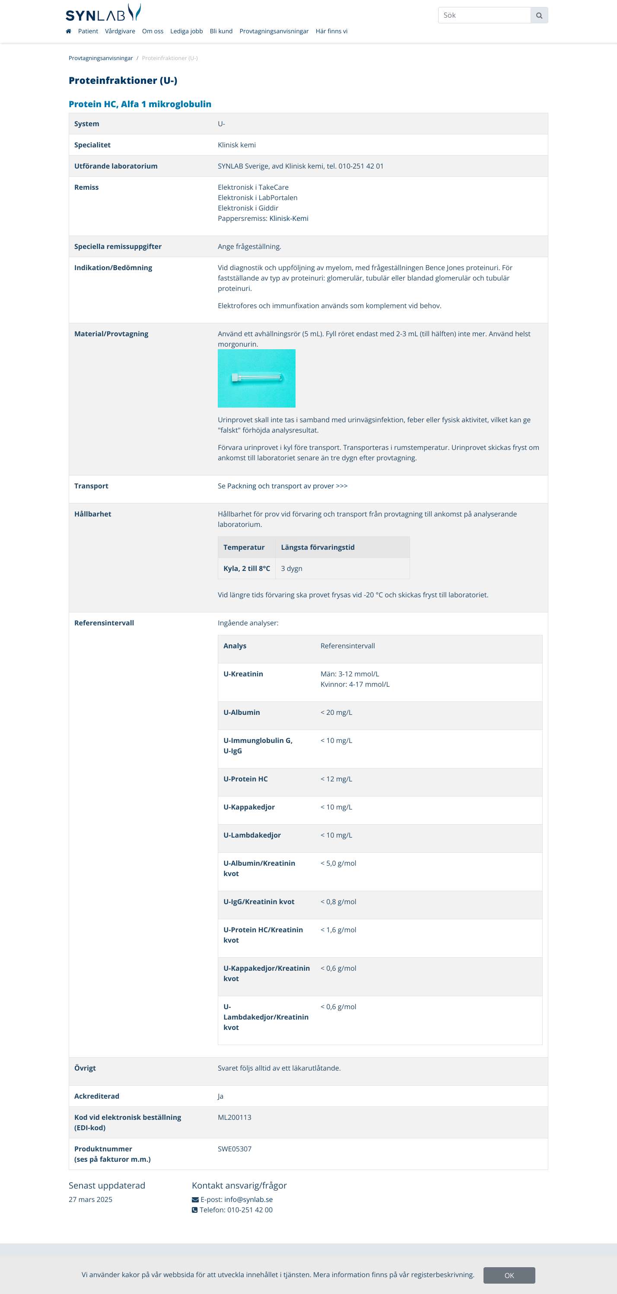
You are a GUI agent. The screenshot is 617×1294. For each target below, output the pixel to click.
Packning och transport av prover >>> (287, 486)
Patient (88, 31)
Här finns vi (332, 31)
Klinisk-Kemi (288, 218)
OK (509, 1275)
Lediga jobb (186, 31)
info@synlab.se (248, 1199)
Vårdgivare (120, 31)
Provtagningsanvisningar (274, 31)
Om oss (152, 31)
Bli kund (221, 31)
